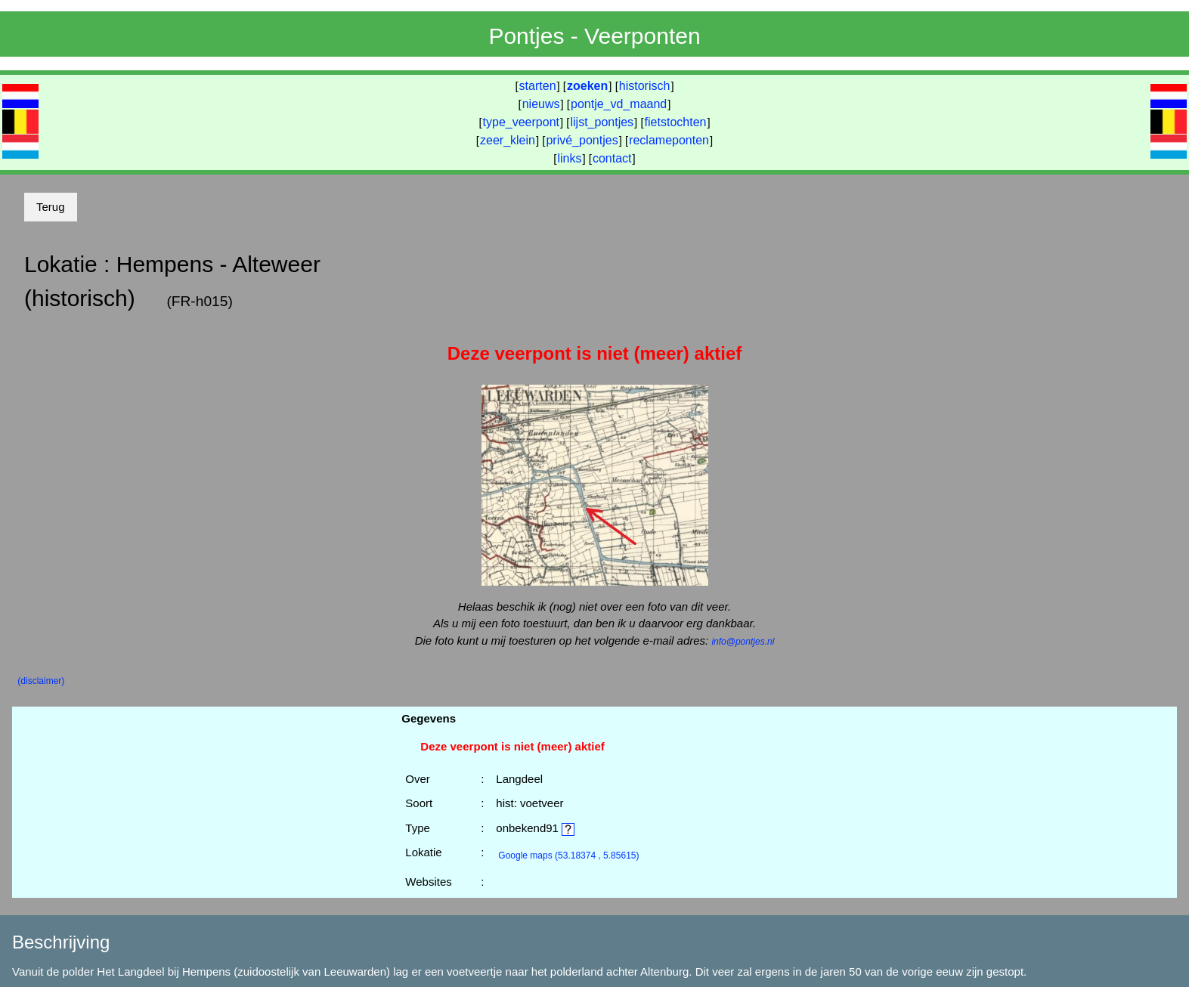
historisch (644, 85)
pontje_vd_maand (619, 103)
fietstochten (676, 122)
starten (537, 85)
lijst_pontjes (601, 122)
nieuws (541, 103)
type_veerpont (521, 122)
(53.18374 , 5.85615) (568, 855)
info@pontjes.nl (742, 641)
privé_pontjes (582, 140)
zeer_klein (507, 140)
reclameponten (669, 140)
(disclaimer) (40, 681)
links (569, 158)
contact (612, 158)
